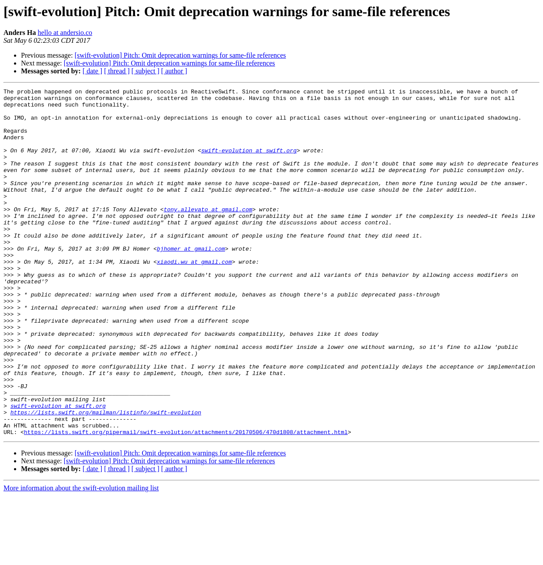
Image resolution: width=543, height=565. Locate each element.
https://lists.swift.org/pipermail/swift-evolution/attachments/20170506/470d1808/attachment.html (186, 501)
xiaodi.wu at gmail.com (194, 297)
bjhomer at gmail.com (191, 281)
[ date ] (92, 71)
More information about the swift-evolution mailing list (81, 557)
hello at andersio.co (65, 32)
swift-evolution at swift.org (248, 163)
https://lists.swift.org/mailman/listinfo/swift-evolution (105, 478)
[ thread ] (117, 71)
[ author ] (174, 71)
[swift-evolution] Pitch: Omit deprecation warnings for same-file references (180, 55)
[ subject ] (145, 71)
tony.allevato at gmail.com (208, 234)
